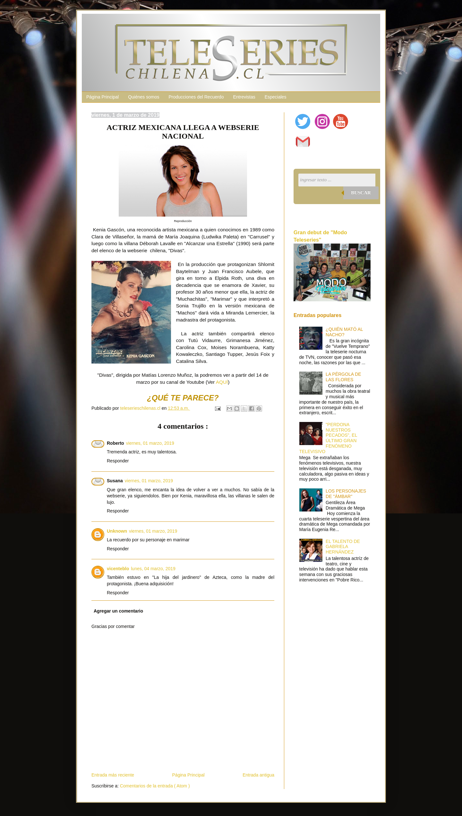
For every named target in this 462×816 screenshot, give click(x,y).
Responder (118, 460)
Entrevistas (244, 96)
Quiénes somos (143, 96)
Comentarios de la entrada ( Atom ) (155, 785)
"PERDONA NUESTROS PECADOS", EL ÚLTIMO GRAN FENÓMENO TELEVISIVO (328, 438)
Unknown (117, 531)
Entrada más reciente (112, 774)
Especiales (276, 96)
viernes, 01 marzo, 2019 (150, 443)
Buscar (361, 192)
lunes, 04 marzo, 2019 (153, 568)
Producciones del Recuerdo (196, 96)
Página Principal (102, 96)
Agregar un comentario (118, 611)
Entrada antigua (258, 774)
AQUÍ (222, 382)
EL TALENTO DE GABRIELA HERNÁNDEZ (343, 547)
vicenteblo (118, 568)
